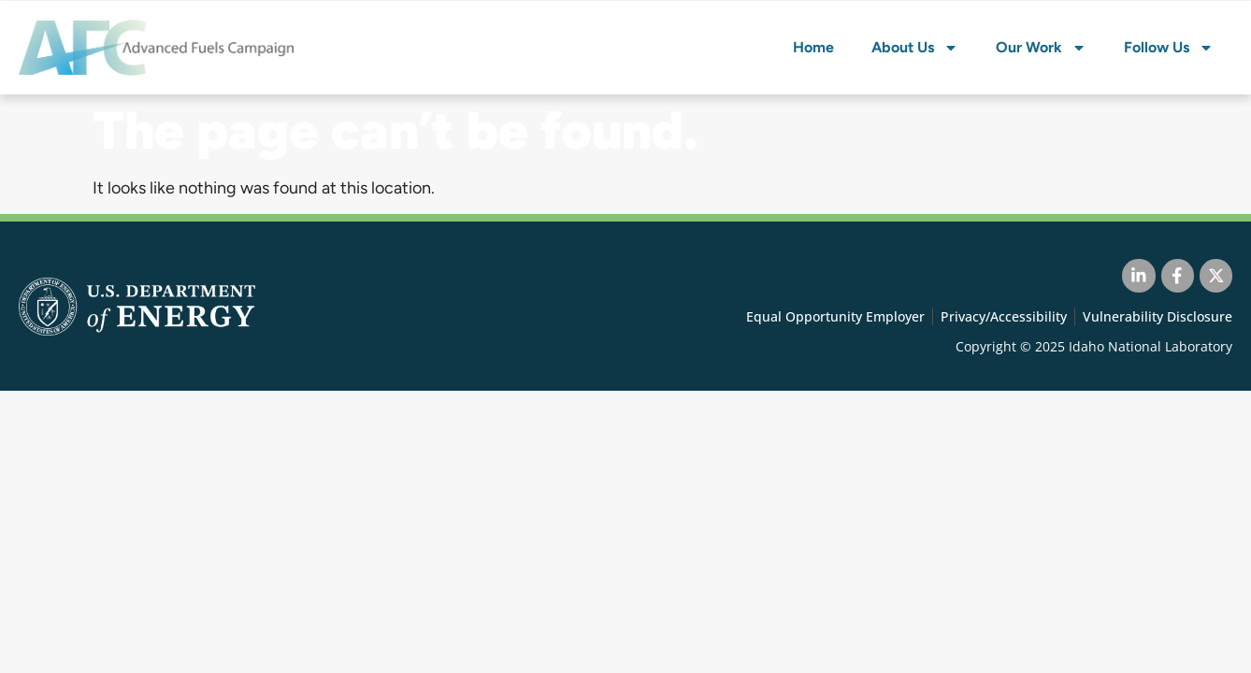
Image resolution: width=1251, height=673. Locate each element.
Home (813, 47)
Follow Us (1169, 47)
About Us (914, 47)
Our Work (1041, 47)
